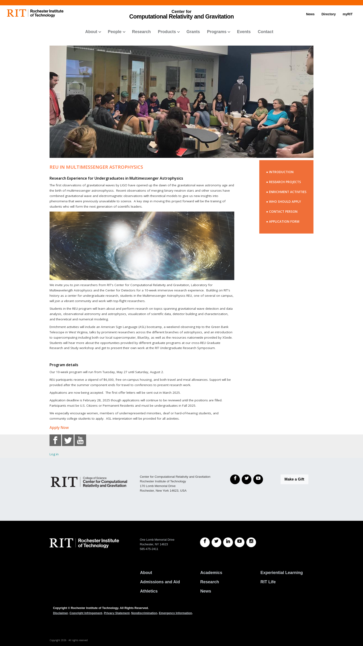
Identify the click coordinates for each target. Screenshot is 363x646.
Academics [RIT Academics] (211, 572)
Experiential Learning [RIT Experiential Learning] (281, 572)
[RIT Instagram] (251, 542)
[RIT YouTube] (239, 542)
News (310, 14)
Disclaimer (60, 613)
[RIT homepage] (35, 13)
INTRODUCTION (281, 172)
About (91, 31)
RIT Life (268, 582)
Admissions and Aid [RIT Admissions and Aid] (160, 582)
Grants (193, 31)
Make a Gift (294, 479)
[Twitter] (246, 479)
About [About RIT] (146, 572)
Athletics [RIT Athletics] (149, 591)
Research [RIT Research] (209, 582)
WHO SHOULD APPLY (285, 202)
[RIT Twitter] (216, 542)
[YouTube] (258, 479)
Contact (265, 31)
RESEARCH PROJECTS (285, 182)
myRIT (348, 14)
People (115, 31)
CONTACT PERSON (283, 211)
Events (244, 31)
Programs (216, 31)
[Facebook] (235, 479)
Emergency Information (175, 613)
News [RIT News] (205, 591)
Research (141, 31)
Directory (329, 14)
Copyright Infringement (85, 613)
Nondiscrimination (144, 613)
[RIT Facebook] (205, 542)
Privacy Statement (117, 613)
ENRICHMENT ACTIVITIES (288, 192)
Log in (54, 454)
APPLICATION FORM (284, 221)
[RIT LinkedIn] (228, 542)
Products (167, 31)
